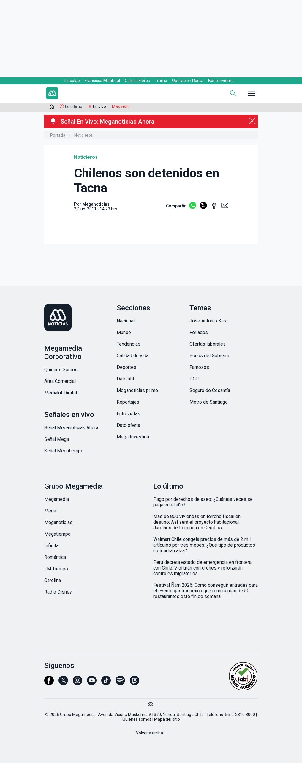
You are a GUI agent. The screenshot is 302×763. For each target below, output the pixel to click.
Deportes (126, 367)
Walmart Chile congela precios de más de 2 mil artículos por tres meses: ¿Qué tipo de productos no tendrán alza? (204, 545)
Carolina (52, 580)
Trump (161, 80)
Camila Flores (137, 80)
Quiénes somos (136, 719)
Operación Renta (187, 80)
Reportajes (128, 402)
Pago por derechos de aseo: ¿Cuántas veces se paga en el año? (203, 502)
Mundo (124, 332)
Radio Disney (58, 592)
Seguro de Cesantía (209, 390)
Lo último (73, 106)
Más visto (121, 106)
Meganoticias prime (137, 390)
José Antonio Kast (208, 321)
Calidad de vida (132, 355)
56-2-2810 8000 (240, 714)
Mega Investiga (133, 437)
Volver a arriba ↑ (151, 733)
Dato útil (125, 379)
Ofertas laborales (207, 344)
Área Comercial (60, 381)
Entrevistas (128, 413)
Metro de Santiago (208, 402)
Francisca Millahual (102, 80)
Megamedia (56, 499)
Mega (50, 511)
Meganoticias (58, 522)
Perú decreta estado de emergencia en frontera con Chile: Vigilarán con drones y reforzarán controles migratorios (202, 567)
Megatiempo (57, 534)
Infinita (51, 545)
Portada (57, 135)
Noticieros (83, 135)
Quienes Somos (61, 369)
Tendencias (128, 344)
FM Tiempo (56, 569)
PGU (194, 379)
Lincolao (72, 80)
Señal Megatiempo (63, 451)
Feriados (198, 332)
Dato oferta (128, 425)
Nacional (126, 321)
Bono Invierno (221, 80)
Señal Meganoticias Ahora (71, 427)
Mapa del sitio (167, 719)
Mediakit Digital (60, 393)
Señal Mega (56, 439)
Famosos (199, 367)
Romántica (55, 557)
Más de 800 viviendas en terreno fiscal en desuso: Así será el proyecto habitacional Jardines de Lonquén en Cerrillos (197, 522)
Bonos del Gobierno (209, 355)
